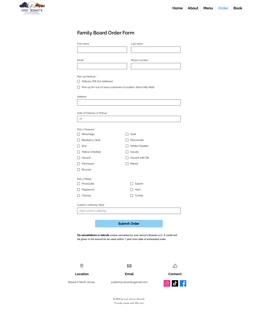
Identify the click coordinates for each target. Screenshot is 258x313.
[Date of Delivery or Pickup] (80, 119)
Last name (137, 43)
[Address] (128, 102)
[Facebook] (183, 283)
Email (81, 60)
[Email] (101, 66)
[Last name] (155, 50)
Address (81, 96)
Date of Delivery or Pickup (92, 113)
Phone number (140, 60)
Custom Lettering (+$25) (90, 204)
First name (84, 43)
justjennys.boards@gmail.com (129, 282)
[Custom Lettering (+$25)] (128, 211)
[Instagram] (167, 283)
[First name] (101, 50)
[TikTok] (175, 283)
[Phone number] (155, 66)
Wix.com (139, 303)
